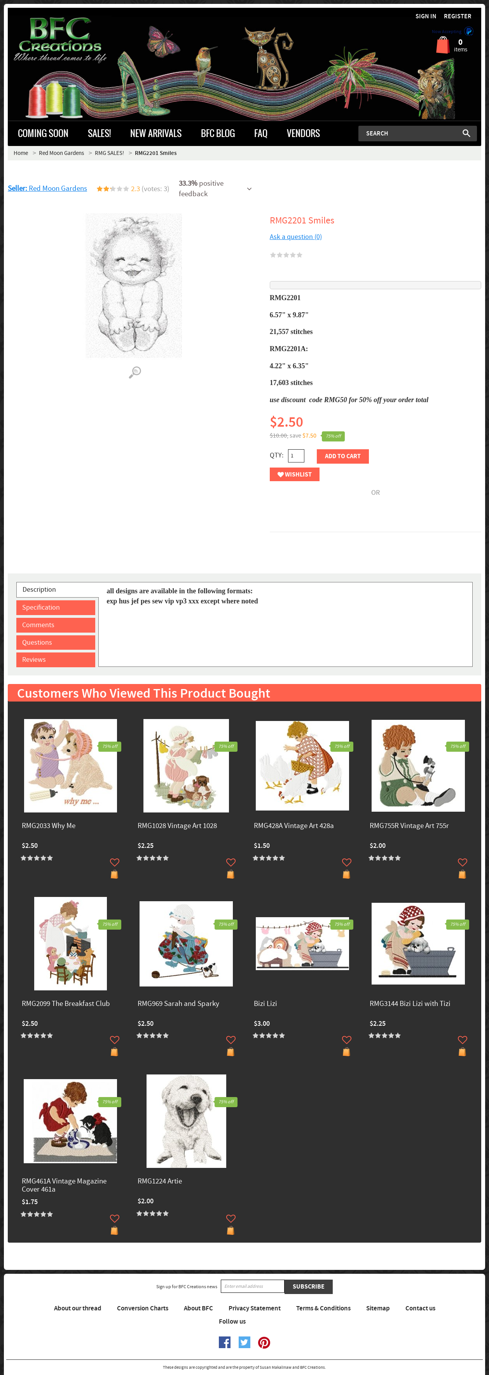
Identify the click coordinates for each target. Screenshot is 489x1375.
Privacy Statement (255, 1308)
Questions (37, 642)
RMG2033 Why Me (48, 826)
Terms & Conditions (323, 1308)
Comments (38, 625)
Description (39, 589)
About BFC (198, 1308)
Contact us (420, 1308)
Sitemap (378, 1308)
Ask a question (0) (296, 236)
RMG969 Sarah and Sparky (178, 1004)
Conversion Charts (142, 1308)
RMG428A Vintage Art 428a (294, 826)
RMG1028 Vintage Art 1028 (177, 826)
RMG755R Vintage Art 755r (409, 826)
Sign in (426, 16)
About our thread (77, 1308)
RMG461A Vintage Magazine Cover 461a (64, 1186)
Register (458, 16)
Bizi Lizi (265, 1004)
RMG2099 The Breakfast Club (66, 1004)
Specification (41, 607)
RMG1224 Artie (160, 1182)
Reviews (34, 659)
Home (21, 153)
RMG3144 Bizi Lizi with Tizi (410, 1004)
